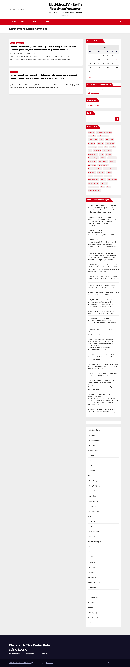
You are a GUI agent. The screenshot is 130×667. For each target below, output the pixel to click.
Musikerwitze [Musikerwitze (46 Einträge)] (103, 161)
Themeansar (49, 663)
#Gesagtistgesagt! (94, 486)
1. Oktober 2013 (17, 53)
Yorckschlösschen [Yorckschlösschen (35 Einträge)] (94, 190)
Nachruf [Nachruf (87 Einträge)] (112, 161)
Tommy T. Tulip (30, 53)
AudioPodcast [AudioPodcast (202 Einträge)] (92, 139)
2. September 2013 (18, 82)
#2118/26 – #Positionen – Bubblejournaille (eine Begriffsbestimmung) (97, 233)
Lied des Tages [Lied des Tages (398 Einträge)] (93, 158)
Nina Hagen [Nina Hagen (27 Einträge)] (92, 165)
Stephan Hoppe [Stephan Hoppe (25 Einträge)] (93, 183)
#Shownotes (92, 577)
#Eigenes (91, 455)
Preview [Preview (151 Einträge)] (109, 172)
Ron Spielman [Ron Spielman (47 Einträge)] (112, 179)
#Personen (92, 552)
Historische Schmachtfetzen (98, 618)
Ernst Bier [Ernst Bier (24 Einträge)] (91, 143)
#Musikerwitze (93, 531)
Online (93, 106)
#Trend (90, 592)
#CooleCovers (93, 450)
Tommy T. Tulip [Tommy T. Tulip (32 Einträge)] (93, 187)
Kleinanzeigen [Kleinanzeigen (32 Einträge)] (92, 154)
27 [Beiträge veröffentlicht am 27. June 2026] (112, 67)
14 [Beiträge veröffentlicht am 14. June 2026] (117, 59)
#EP (89, 460)
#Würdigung (92, 613)
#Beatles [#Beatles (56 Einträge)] (91, 132)
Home (13, 22)
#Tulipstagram (93, 597)
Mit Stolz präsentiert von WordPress (20, 663)
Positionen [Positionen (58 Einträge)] (100, 172)
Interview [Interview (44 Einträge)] (112, 147)
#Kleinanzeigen (93, 511)
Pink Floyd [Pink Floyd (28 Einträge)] (91, 172)
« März (90, 77)
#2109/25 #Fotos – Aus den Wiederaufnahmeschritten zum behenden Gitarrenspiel (99, 321)
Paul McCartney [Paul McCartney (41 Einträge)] (103, 165)
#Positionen (20, 43)
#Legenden (92, 521)
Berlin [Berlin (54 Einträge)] (101, 139)
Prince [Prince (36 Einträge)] (90, 176)
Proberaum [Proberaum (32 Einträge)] (98, 176)
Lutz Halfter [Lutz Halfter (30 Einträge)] (112, 158)
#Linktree (48, 22)
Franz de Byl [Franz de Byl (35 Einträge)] (92, 147)
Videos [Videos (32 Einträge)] (108, 187)
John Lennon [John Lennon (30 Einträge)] (107, 150)
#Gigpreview (92, 491)
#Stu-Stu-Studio (94, 582)
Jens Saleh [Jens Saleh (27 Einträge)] (97, 150)
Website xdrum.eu (94, 90)
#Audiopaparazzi (94, 440)
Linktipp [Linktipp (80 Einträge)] (103, 158)
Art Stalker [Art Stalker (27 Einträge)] (91, 136)
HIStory (90, 623)
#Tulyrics (91, 603)
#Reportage (92, 567)
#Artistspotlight (94, 430)
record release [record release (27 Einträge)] (93, 179)
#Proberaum (92, 562)
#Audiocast (92, 435)
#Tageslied (92, 587)
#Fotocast (91, 471)
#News (90, 547)
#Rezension (92, 572)
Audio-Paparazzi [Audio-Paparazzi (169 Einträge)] (103, 136)
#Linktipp (91, 526)
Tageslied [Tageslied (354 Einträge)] (104, 183)
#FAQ (90, 465)
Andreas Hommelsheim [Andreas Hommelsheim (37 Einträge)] (104, 132)
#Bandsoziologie (94, 445)
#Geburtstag (92, 481)
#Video (90, 608)
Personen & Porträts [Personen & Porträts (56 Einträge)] (94, 169)
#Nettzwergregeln (94, 542)
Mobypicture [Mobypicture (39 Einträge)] (92, 161)
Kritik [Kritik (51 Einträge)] (101, 154)
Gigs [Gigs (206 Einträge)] (105, 147)
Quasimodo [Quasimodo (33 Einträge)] (108, 176)
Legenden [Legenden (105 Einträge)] (108, 154)
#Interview (92, 506)
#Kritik (13, 43)
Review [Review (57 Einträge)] (103, 179)
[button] (120, 22)
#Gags (90, 476)
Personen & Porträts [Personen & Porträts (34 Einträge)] (110, 169)
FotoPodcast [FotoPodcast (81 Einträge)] (110, 143)
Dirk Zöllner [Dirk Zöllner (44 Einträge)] (109, 139)
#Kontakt (35, 22)
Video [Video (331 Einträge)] (102, 187)
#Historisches (93, 501)
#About (23, 22)
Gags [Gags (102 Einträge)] (100, 147)
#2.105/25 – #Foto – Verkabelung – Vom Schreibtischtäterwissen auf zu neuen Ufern (103, 366)
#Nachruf (91, 537)
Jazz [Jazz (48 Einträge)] (89, 150)
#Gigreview (92, 496)
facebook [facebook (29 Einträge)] (100, 143)
